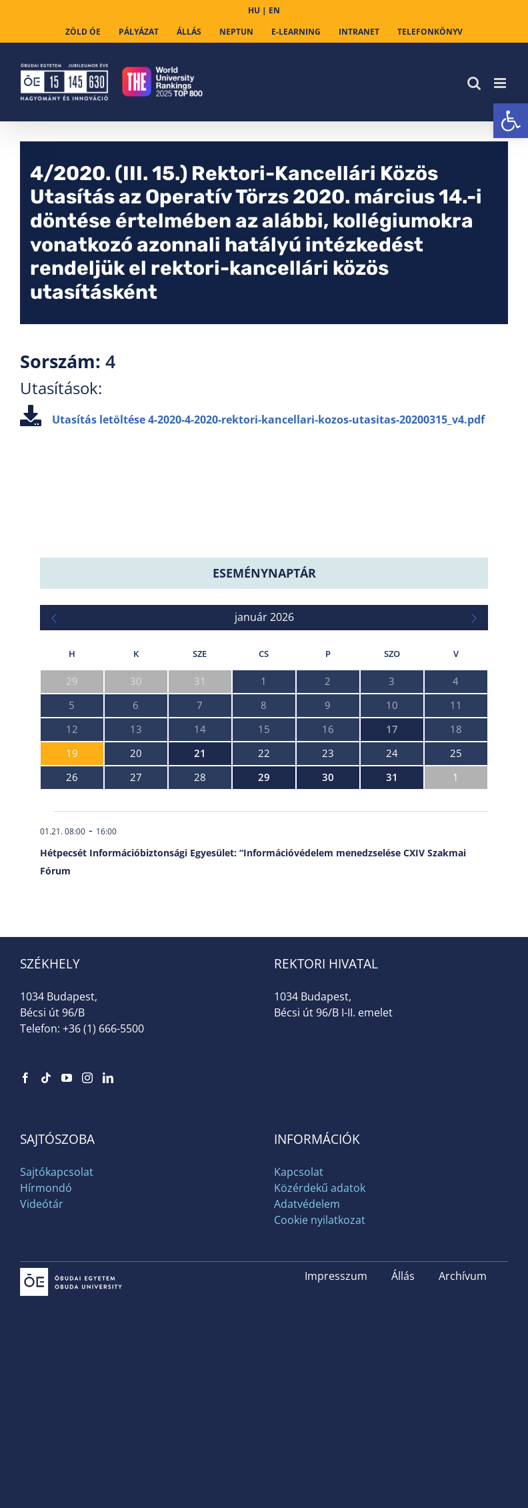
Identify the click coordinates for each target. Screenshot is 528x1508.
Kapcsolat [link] (298, 1172)
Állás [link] (403, 1276)
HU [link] (254, 10)
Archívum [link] (463, 1276)
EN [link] (274, 10)
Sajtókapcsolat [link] (56, 1172)
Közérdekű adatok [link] (319, 1188)
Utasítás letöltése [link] (252, 419)
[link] (510, 120)
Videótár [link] (41, 1204)
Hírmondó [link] (46, 1188)
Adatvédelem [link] (307, 1204)
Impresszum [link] (336, 1276)
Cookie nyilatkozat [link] (319, 1220)
